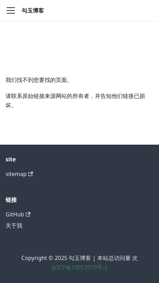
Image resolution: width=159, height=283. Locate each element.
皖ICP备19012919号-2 (80, 267)
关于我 (14, 225)
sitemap (19, 174)
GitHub (18, 214)
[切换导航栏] (11, 10)
